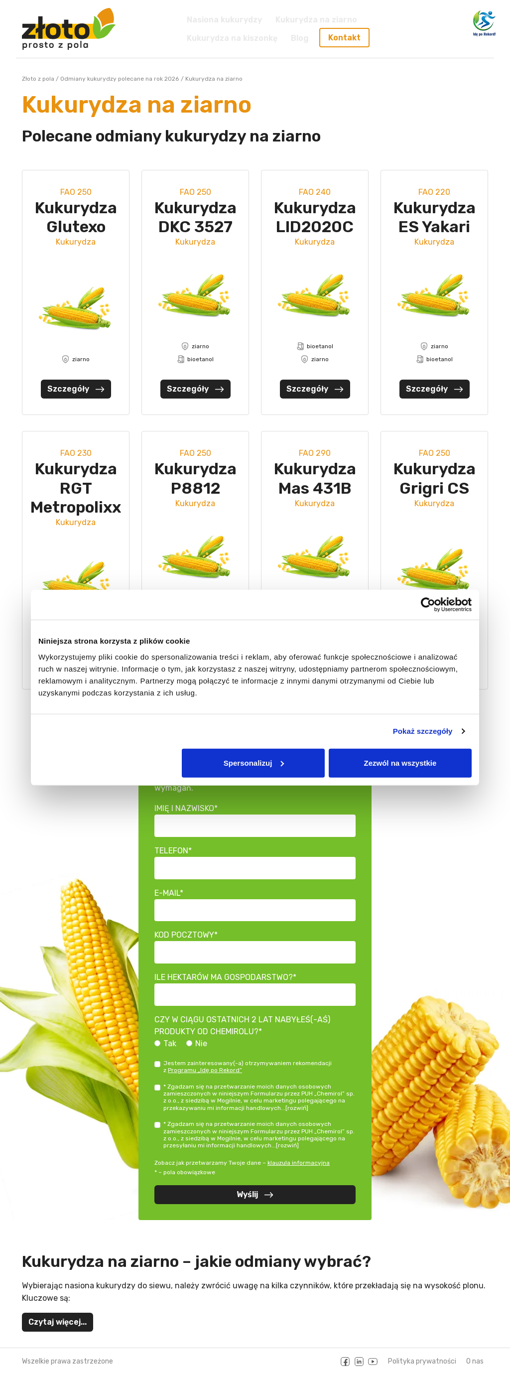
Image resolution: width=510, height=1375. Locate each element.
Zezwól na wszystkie (400, 762)
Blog (300, 37)
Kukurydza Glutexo (76, 217)
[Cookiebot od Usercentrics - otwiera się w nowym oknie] (428, 604)
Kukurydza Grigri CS (434, 478)
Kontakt (344, 37)
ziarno (76, 359)
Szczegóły (76, 389)
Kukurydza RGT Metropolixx (75, 488)
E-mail (167, 893)
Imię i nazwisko (184, 808)
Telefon (171, 850)
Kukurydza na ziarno (316, 19)
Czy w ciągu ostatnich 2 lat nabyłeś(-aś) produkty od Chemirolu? (242, 1025)
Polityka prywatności (422, 1361)
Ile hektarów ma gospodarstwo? (223, 977)
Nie (201, 1043)
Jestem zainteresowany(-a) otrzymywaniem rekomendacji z (247, 1067)
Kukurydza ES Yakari (434, 217)
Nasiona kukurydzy (224, 19)
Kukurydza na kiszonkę (232, 37)
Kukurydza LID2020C (315, 217)
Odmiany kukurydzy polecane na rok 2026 (119, 78)
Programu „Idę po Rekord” (205, 1070)
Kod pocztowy (184, 935)
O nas (475, 1361)
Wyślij (255, 1194)
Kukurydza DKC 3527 (195, 217)
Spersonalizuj (254, 762)
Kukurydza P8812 (195, 478)
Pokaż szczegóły (423, 731)
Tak (169, 1043)
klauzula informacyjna (298, 1162)
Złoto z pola (38, 78)
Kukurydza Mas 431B (315, 478)
